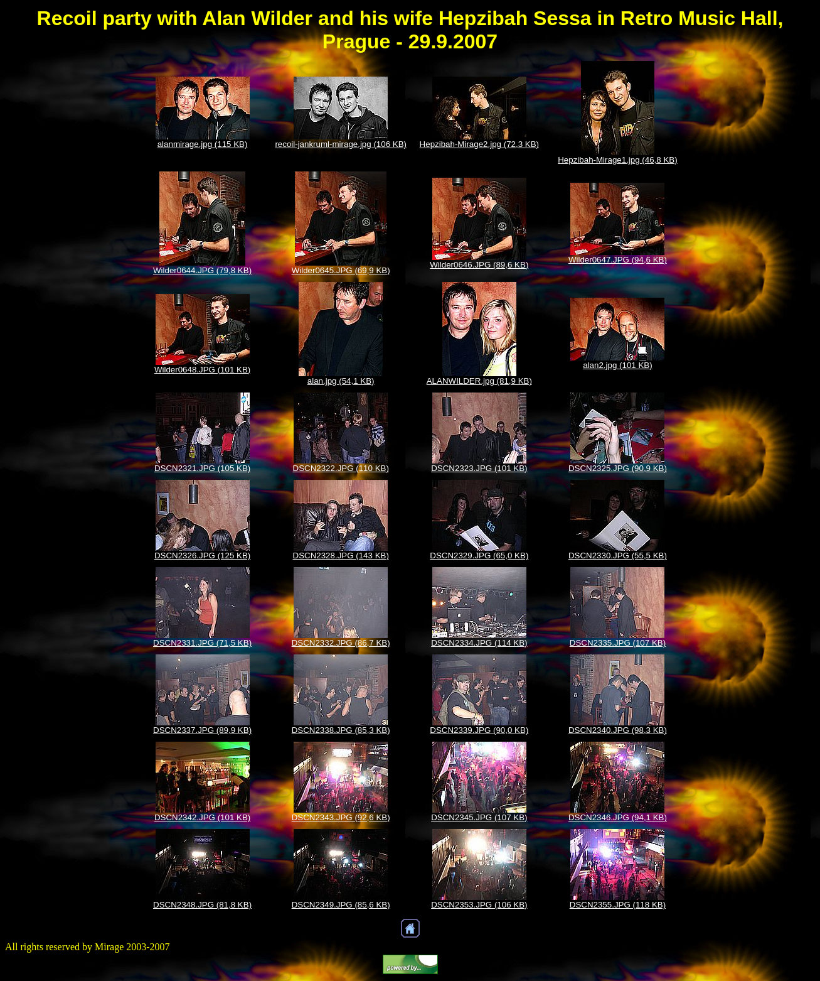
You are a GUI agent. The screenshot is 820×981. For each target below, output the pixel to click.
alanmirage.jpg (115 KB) (202, 144)
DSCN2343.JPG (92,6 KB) (341, 817)
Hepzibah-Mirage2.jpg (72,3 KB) (479, 144)
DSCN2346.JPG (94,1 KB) (617, 817)
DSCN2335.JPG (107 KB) (618, 643)
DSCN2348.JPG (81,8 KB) (202, 904)
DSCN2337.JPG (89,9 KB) (202, 730)
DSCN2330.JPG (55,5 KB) (617, 555)
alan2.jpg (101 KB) (617, 365)
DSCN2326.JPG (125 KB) (202, 555)
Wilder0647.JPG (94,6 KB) (617, 259)
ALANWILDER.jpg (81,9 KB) (479, 381)
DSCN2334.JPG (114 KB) (479, 643)
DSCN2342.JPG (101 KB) (202, 817)
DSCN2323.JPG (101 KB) (479, 468)
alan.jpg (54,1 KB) (341, 381)
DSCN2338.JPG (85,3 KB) (341, 730)
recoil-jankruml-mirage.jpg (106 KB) (341, 144)
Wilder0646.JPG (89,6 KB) (479, 264)
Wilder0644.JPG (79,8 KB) (202, 270)
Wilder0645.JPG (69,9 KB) (341, 270)
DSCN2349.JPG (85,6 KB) (341, 904)
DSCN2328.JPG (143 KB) (341, 555)
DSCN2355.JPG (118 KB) (618, 904)
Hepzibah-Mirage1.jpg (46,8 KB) (617, 160)
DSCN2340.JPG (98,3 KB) (617, 730)
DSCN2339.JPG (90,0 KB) (479, 730)
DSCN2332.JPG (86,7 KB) (341, 643)
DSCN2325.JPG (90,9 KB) (617, 468)
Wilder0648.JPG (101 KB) (202, 369)
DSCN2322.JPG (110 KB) (341, 468)
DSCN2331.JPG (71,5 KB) (202, 643)
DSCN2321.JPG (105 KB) (202, 468)
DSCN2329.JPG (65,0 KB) (479, 555)
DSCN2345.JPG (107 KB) (479, 817)
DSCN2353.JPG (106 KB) (479, 904)
